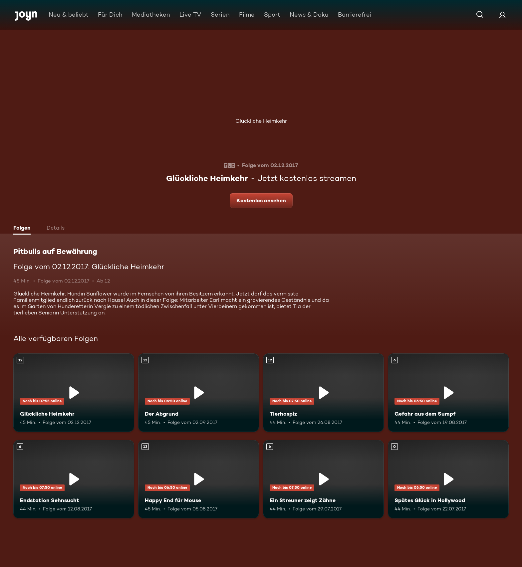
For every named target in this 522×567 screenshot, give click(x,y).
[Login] (502, 15)
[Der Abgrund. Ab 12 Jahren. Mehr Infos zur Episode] (198, 392)
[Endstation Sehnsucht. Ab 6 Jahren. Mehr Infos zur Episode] (73, 479)
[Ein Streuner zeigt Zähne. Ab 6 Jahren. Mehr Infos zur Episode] (323, 479)
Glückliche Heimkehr (261, 121)
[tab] (23, 229)
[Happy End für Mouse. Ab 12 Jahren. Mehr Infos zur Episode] (198, 479)
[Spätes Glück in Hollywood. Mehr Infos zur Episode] (448, 479)
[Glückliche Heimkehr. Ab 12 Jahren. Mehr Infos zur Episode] (73, 392)
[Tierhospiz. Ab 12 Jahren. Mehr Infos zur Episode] (323, 392)
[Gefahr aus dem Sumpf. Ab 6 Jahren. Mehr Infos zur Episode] (448, 392)
